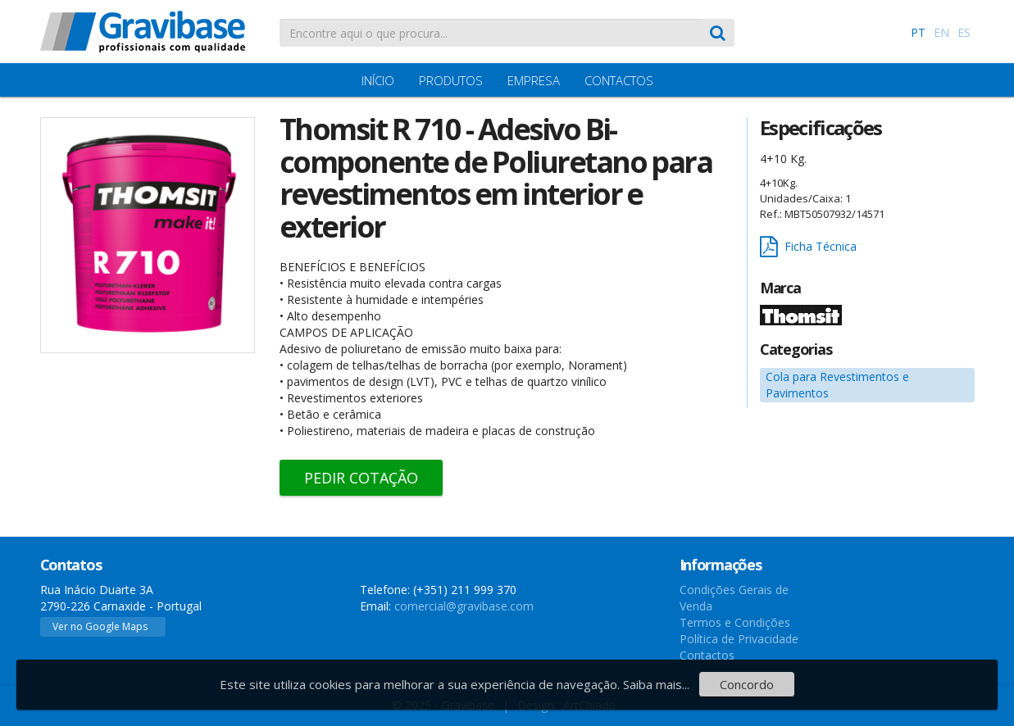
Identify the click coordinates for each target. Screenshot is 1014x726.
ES (964, 32)
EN (941, 32)
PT (918, 32)
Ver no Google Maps (100, 626)
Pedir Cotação (361, 478)
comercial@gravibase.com (464, 606)
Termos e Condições (735, 622)
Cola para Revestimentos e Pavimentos (837, 385)
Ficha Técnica (808, 247)
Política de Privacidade (739, 639)
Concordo (747, 684)
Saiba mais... (656, 684)
